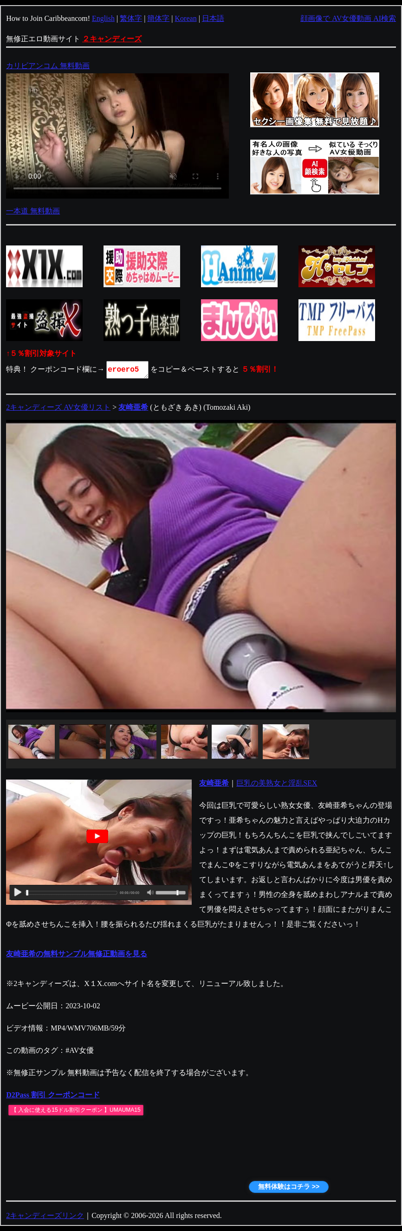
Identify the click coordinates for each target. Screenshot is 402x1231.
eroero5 (128, 370)
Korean (186, 18)
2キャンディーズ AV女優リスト (58, 407)
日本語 (213, 18)
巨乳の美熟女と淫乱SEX (276, 783)
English (103, 18)
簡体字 (158, 18)
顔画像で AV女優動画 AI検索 (348, 18)
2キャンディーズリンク (45, 1215)
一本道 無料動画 (33, 211)
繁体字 (131, 18)
